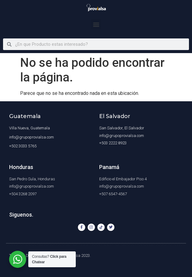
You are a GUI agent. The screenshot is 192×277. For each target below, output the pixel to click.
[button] (96, 24)
